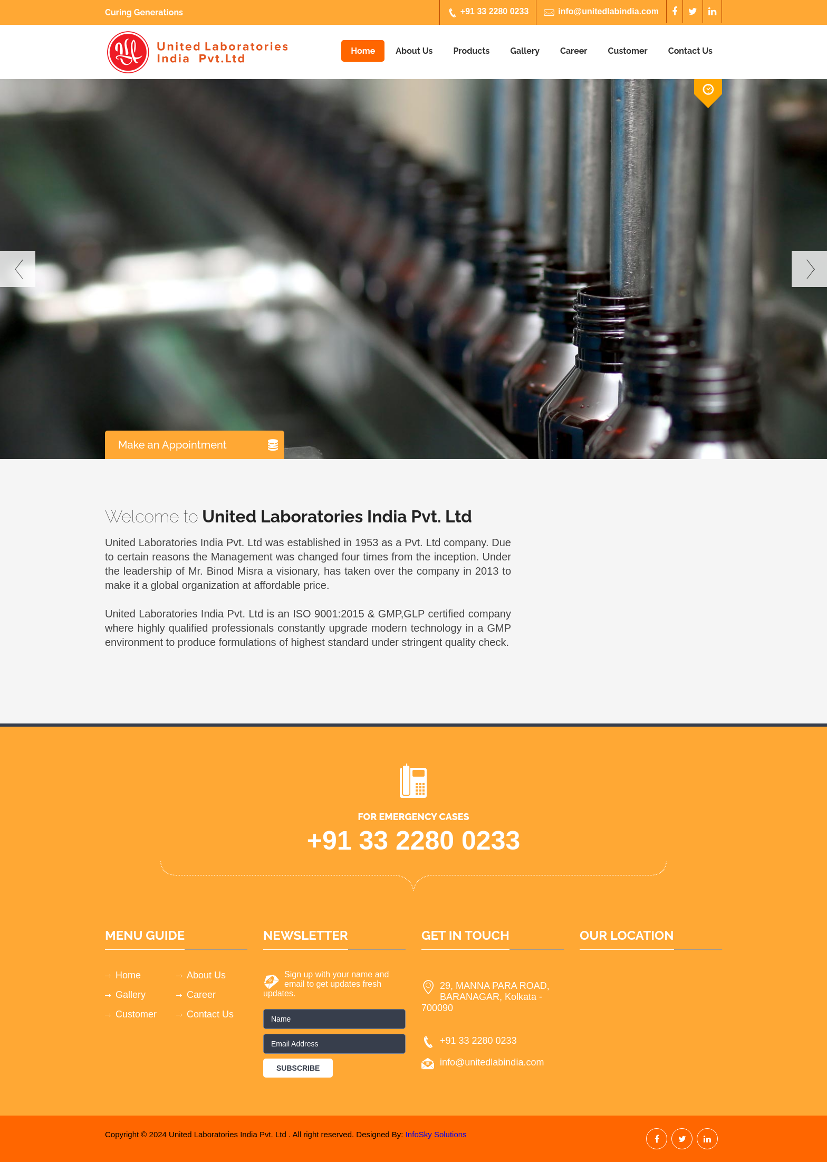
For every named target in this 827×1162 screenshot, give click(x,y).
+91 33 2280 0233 (487, 12)
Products (471, 51)
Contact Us (690, 51)
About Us (414, 51)
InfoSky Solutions (436, 1134)
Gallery (525, 51)
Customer (628, 51)
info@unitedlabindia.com (601, 12)
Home (363, 51)
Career (574, 51)
